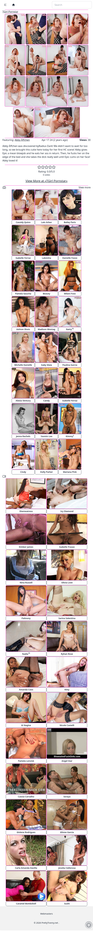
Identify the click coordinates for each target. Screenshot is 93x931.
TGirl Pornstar (10, 11)
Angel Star (67, 760)
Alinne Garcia (67, 832)
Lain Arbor (46, 222)
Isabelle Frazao (67, 546)
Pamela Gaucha (23, 293)
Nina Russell (26, 582)
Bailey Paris (70, 222)
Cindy (23, 471)
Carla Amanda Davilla (26, 867)
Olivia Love (67, 582)
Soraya (66, 796)
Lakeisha (46, 257)
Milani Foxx (70, 293)
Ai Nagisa (26, 725)
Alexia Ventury (23, 400)
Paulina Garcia (69, 364)
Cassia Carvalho (26, 796)
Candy (46, 400)
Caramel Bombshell (26, 903)
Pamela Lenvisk (26, 760)
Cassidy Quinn (23, 222)
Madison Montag (46, 329)
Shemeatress (26, 511)
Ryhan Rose (67, 653)
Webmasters (46, 913)
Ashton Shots (23, 329)
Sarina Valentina (66, 618)
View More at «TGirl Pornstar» (46, 181)
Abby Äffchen (22, 140)
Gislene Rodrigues (26, 832)
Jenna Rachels (23, 436)
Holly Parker (46, 471)
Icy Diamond (66, 511)
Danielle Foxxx (69, 257)
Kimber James (26, 546)
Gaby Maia (46, 364)
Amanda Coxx (26, 689)
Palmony (26, 618)
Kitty (67, 689)
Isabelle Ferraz (23, 257)
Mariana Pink (70, 471)
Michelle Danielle (23, 364)
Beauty (46, 293)
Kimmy (70, 436)
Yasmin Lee (46, 436)
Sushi (67, 903)
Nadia (26, 653)
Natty (70, 329)
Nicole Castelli (67, 725)
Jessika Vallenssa (67, 867)
